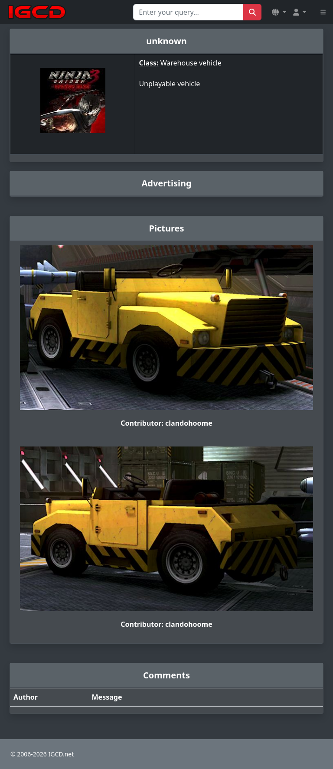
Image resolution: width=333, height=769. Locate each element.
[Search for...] (188, 12)
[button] (278, 12)
